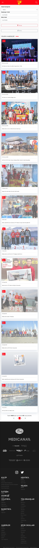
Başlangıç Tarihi (5, 12)
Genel (2, 537)
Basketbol (3, 534)
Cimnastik (23, 506)
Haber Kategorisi (5, 6)
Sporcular (23, 482)
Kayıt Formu (24, 543)
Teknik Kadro (4, 506)
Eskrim (22, 508)
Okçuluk (23, 509)
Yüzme (22, 511)
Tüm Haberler (4, 539)
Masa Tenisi (23, 515)
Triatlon (22, 504)
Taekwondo (23, 520)
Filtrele (19, 25)
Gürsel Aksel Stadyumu (6, 482)
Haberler (23, 481)
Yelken (3, 40)
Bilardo (22, 513)
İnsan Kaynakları (5, 488)
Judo (22, 517)
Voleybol (3, 532)
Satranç (23, 518)
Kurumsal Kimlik (5, 486)
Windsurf (23, 502)
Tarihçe (3, 481)
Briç (22, 522)
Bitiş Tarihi (4, 17)
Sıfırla (19, 30)
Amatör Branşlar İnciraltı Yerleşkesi (9, 484)
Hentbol (3, 528)
